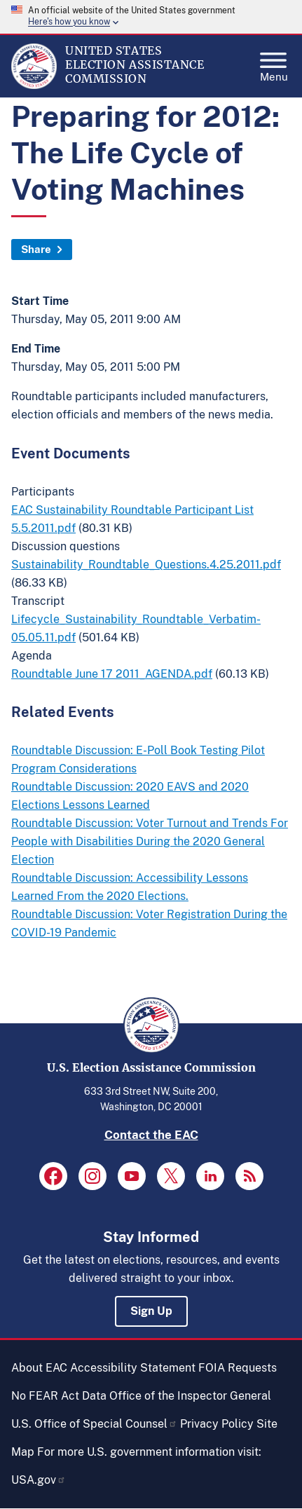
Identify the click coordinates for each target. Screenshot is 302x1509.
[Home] (34, 85)
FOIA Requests (237, 1367)
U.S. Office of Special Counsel (94, 1424)
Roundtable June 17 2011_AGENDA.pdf (111, 674)
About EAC (39, 1367)
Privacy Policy (217, 1424)
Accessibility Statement (132, 1367)
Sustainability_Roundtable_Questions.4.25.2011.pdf (146, 564)
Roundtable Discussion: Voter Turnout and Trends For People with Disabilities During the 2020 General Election (149, 841)
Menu (274, 63)
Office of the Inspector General (190, 1395)
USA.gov (38, 1480)
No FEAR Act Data (59, 1395)
